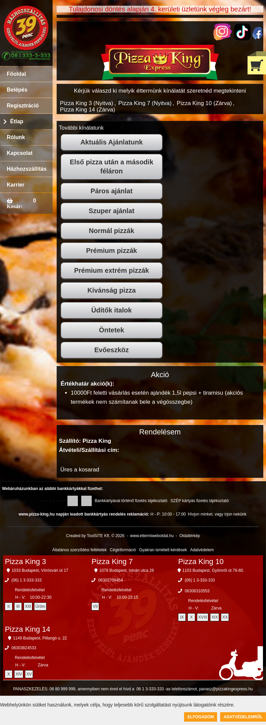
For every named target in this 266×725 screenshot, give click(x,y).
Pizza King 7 (112, 561)
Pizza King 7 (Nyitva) (145, 103)
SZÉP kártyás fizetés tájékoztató (200, 500)
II (8, 606)
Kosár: (15, 206)
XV (29, 674)
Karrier (15, 185)
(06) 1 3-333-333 (26, 580)
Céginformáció (123, 550)
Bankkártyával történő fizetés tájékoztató (131, 500)
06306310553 (197, 591)
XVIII (202, 617)
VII (95, 606)
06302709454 (110, 580)
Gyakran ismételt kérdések (163, 550)
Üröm (40, 606)
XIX (214, 617)
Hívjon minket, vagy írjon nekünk (217, 514)
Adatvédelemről (243, 717)
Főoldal (16, 74)
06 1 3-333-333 (150, 689)
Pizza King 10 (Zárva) (204, 103)
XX (225, 617)
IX (182, 617)
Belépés (17, 90)
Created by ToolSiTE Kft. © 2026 (95, 535)
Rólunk (16, 137)
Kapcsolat (19, 153)
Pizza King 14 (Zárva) (87, 109)
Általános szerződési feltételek (79, 550)
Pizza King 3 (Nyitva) (86, 103)
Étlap (16, 121)
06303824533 (23, 648)
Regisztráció (23, 105)
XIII (28, 606)
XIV (19, 674)
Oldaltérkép (189, 535)
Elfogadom (200, 717)
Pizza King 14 (27, 629)
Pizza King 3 (25, 561)
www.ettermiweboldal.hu (152, 535)
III (18, 606)
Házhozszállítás (27, 169)
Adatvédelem (202, 550)
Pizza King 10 (201, 561)
